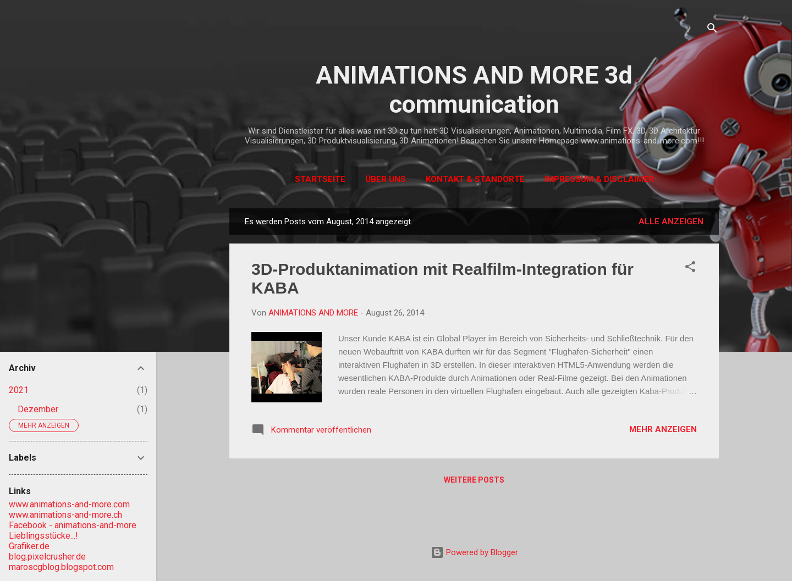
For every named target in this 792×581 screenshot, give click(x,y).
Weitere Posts (474, 479)
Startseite (320, 179)
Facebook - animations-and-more (72, 525)
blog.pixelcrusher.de (47, 556)
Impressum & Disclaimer (599, 179)
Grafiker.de (29, 546)
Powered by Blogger (474, 552)
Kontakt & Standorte (475, 179)
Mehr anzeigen (663, 429)
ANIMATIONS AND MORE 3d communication (474, 89)
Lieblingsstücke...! (43, 535)
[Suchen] (712, 30)
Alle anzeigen (671, 221)
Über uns (385, 179)
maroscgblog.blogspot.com (61, 567)
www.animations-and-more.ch (65, 515)
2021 (19, 390)
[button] (690, 268)
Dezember (38, 409)
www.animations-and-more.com (69, 504)
